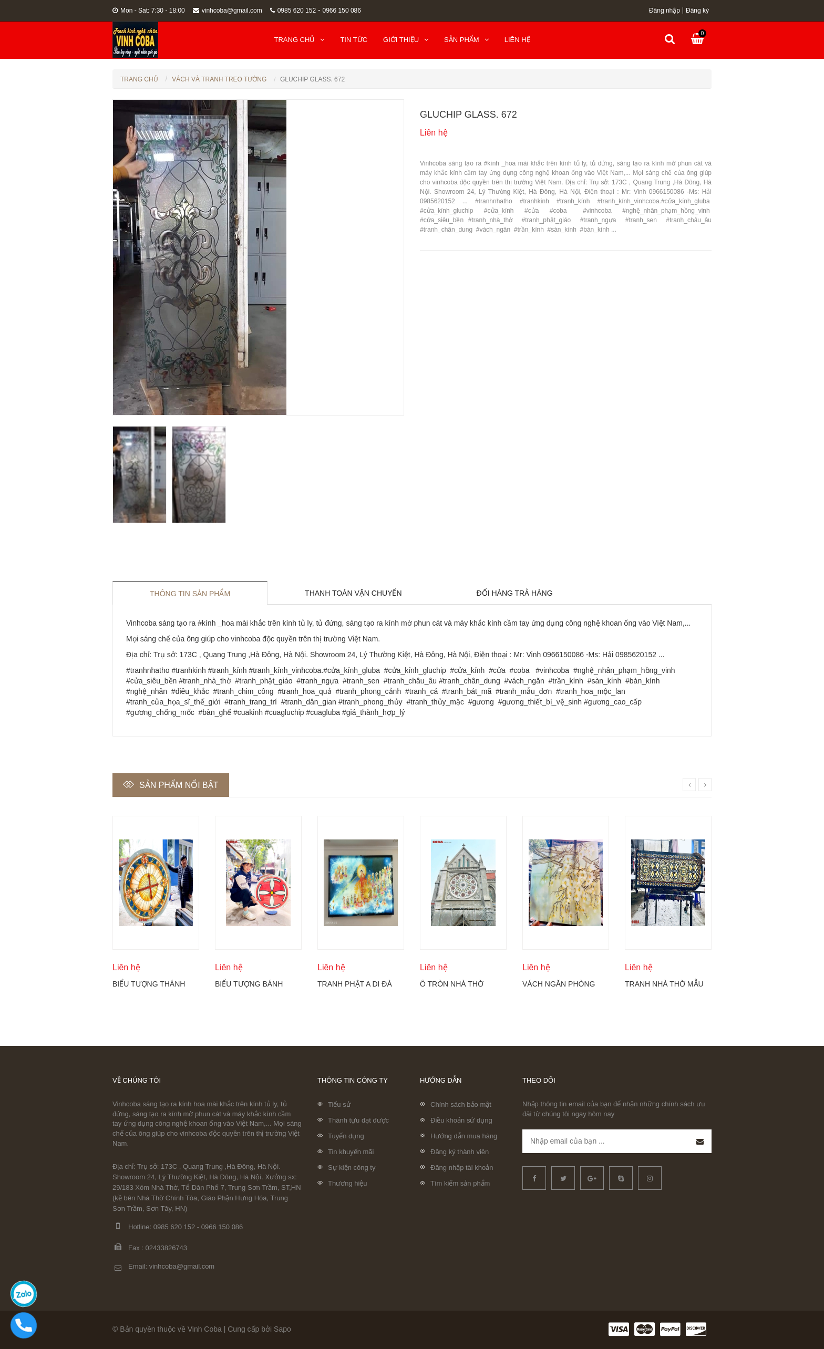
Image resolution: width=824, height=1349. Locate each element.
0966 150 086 (342, 10)
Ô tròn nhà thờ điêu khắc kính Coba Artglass (451, 984)
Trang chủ (299, 40)
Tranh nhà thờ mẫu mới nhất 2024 (664, 984)
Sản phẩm (466, 40)
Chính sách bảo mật (460, 1104)
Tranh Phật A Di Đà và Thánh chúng (354, 984)
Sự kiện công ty (351, 1167)
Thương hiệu (347, 1183)
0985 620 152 (293, 10)
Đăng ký (697, 10)
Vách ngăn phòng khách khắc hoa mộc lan (558, 984)
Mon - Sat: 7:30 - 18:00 (148, 10)
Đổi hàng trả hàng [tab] (515, 593)
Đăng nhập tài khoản (461, 1167)
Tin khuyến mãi (351, 1152)
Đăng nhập (664, 10)
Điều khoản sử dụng (461, 1120)
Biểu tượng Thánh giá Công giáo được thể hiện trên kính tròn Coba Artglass (151, 984)
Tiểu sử (339, 1104)
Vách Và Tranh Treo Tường (219, 79)
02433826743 (167, 1248)
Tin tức (353, 40)
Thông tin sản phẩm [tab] (190, 593)
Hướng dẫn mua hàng (463, 1136)
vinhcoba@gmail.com (227, 10)
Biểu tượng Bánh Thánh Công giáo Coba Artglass (250, 984)
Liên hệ (517, 40)
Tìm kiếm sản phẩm (460, 1183)
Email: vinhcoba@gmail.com (163, 1266)
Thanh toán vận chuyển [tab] (353, 593)
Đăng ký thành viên (459, 1152)
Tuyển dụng (346, 1136)
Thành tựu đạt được (358, 1120)
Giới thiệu (405, 40)
